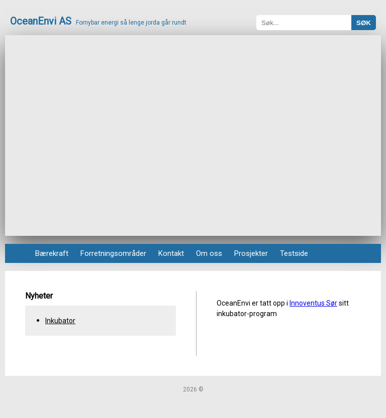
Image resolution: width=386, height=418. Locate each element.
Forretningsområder (113, 253)
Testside (294, 253)
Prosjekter (251, 253)
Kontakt (171, 253)
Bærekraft (51, 253)
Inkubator (60, 321)
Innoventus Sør (313, 303)
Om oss (209, 253)
